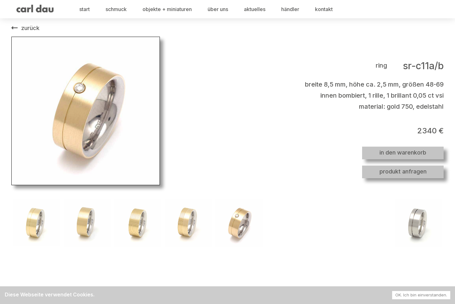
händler (290, 9)
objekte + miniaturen (167, 9)
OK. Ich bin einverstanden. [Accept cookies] (421, 294)
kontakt (324, 9)
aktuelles (254, 9)
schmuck (116, 9)
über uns (218, 9)
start (84, 9)
